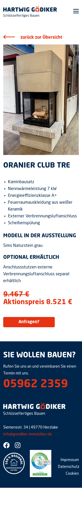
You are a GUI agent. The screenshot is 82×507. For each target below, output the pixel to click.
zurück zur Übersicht (41, 37)
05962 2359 (35, 384)
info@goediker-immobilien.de (27, 434)
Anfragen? (28, 322)
